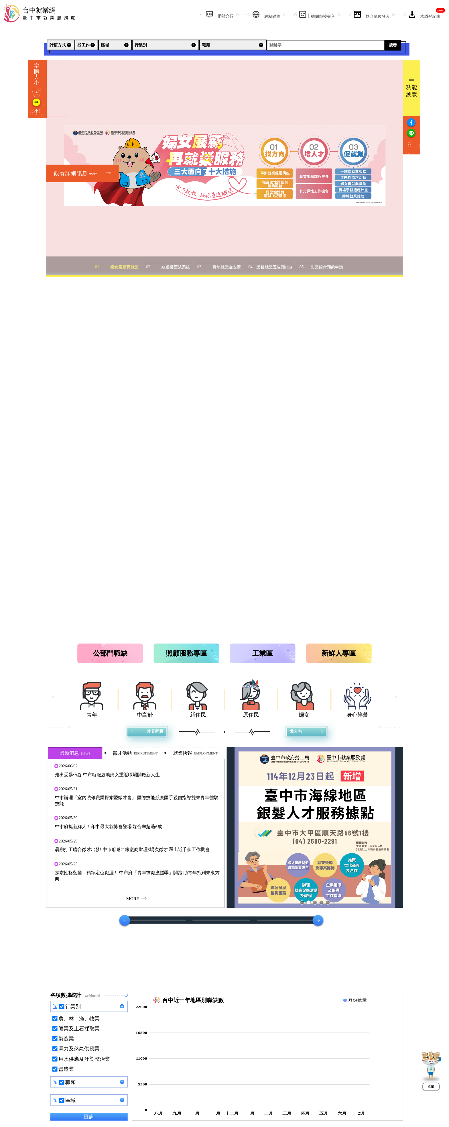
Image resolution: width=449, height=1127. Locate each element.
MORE (136, 898)
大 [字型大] (36, 93)
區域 (70, 1100)
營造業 (66, 1069)
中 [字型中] (36, 102)
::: (202, 15)
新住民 (198, 715)
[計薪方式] (61, 45)
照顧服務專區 (186, 653)
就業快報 (195, 753)
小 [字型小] (36, 111)
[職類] (233, 45)
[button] (135, 770)
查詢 (88, 1117)
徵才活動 (135, 753)
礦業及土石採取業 (78, 1029)
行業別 (73, 1007)
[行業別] (165, 45)
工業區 (262, 653)
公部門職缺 (110, 653)
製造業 (66, 1039)
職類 (70, 1082)
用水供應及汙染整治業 (84, 1059)
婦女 (304, 715)
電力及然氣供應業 (78, 1049)
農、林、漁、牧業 (78, 1019)
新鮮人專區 (339, 653)
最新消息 (75, 753)
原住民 (251, 715)
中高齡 (145, 715)
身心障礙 (357, 715)
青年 (91, 715)
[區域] (115, 45)
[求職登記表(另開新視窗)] (424, 15)
